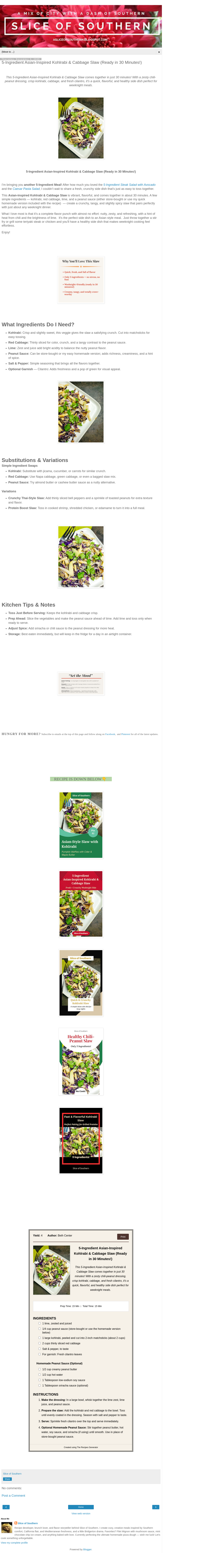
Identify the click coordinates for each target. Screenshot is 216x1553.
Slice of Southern (28, 1523)
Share (7, 1479)
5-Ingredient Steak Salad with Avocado (129, 184)
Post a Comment (13, 1495)
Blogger (87, 1549)
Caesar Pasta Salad (26, 188)
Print (123, 1236)
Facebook (110, 734)
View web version (80, 1513)
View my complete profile (14, 1542)
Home (81, 1507)
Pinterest (125, 734)
